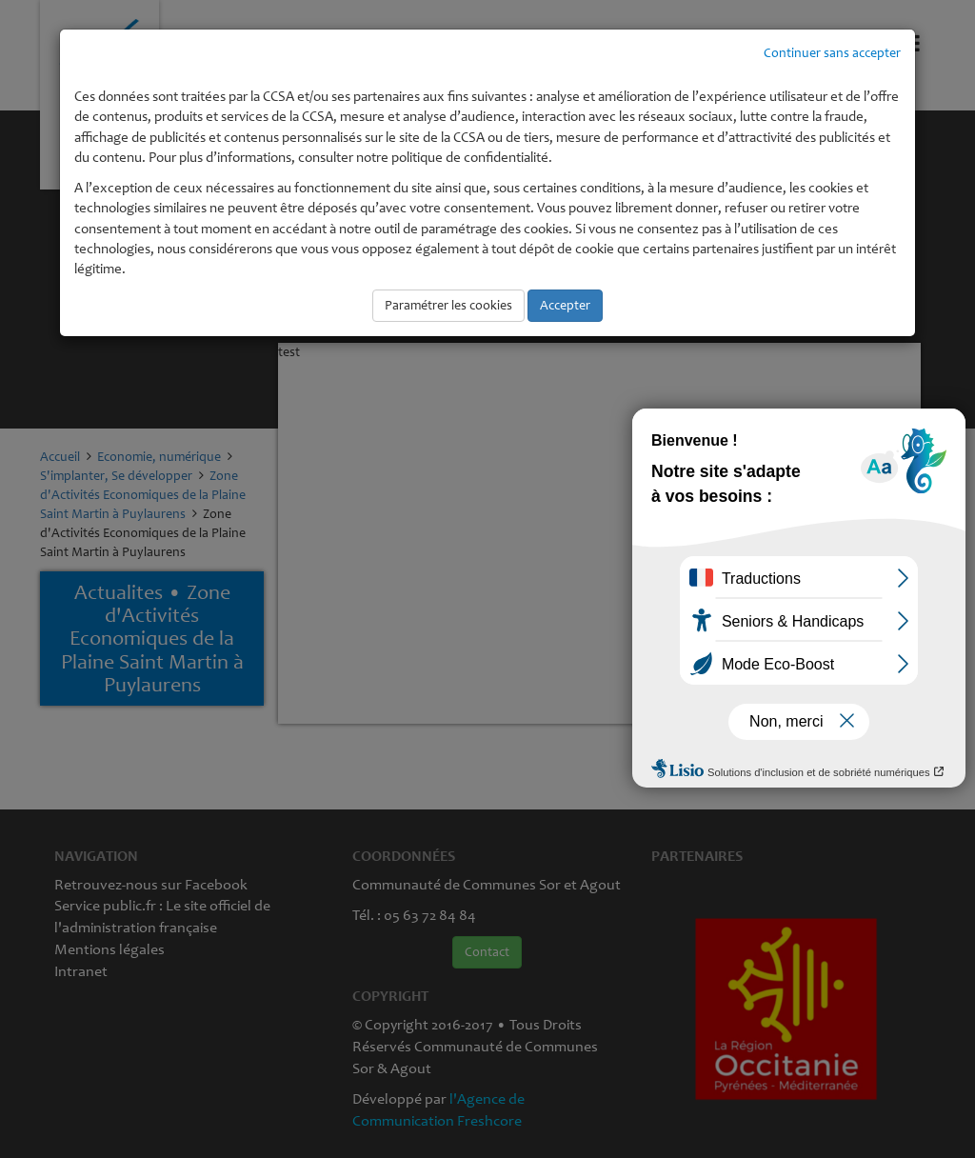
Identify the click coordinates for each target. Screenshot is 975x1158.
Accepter (565, 305)
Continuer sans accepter (832, 53)
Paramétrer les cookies (448, 305)
